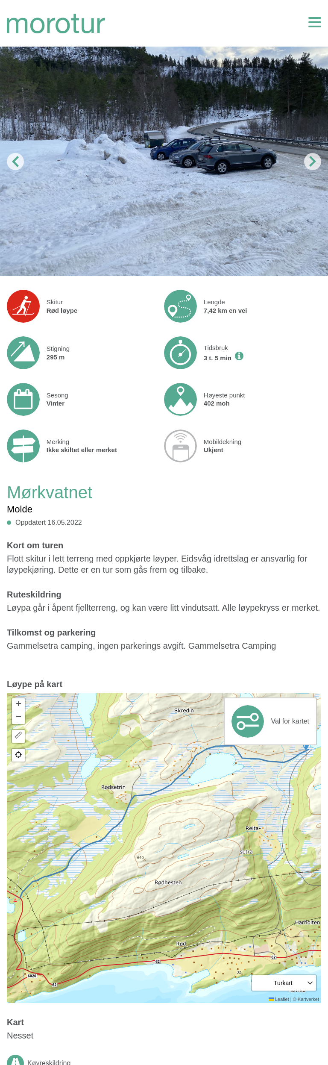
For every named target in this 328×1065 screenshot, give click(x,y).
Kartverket (308, 999)
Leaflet (279, 999)
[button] (18, 704)
